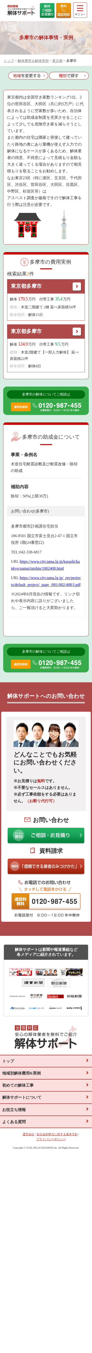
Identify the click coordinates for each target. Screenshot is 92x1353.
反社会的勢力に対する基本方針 (57, 1134)
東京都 (57, 61)
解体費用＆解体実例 (33, 61)
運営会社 (28, 1134)
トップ (9, 61)
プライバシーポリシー (51, 1139)
